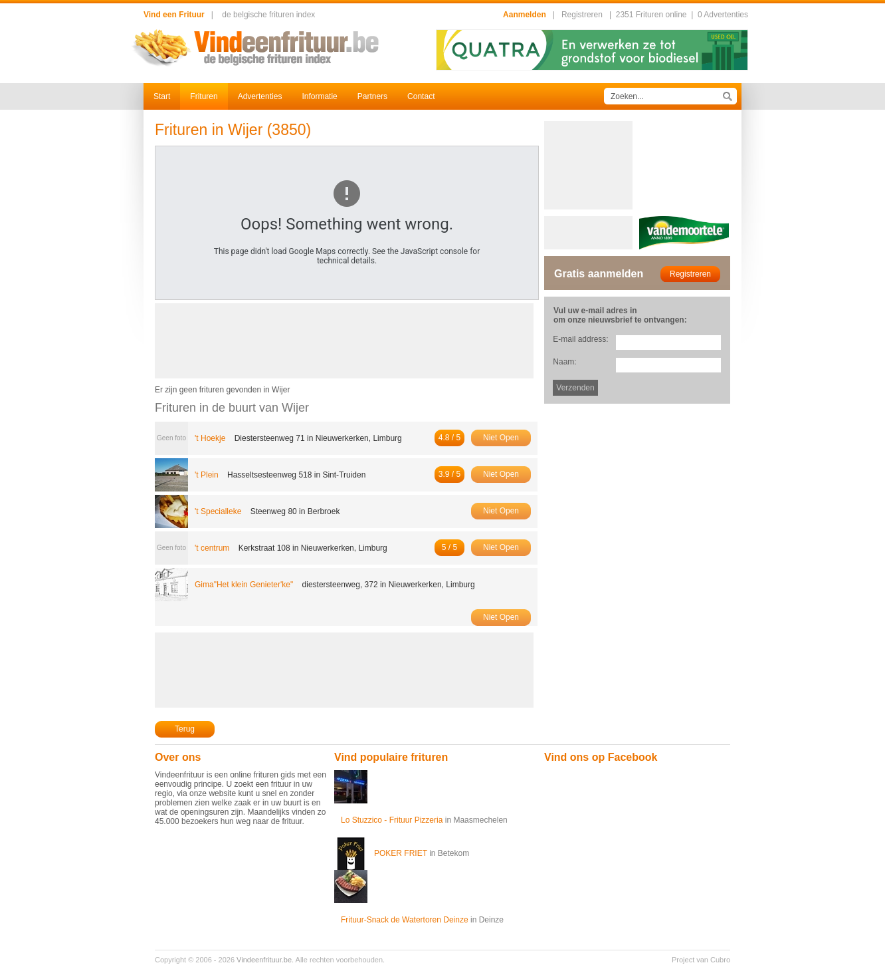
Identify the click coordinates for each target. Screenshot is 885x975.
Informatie (319, 96)
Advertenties (260, 96)
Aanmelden (524, 14)
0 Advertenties (723, 14)
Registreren (582, 14)
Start (161, 96)
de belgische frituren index (268, 14)
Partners (372, 96)
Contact (421, 96)
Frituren (203, 96)
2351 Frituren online (651, 14)
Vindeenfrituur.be (264, 960)
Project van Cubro (701, 960)
